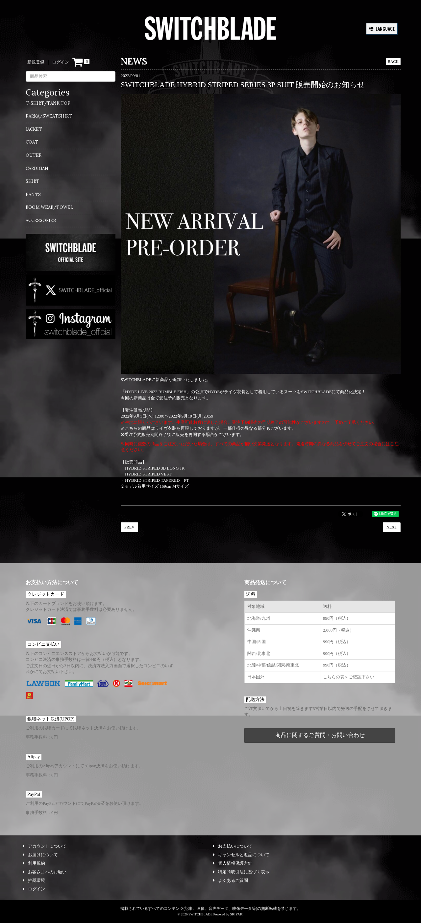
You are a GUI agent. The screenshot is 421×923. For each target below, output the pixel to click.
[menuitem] (70, 105)
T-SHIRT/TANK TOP (48, 103)
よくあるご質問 (230, 880)
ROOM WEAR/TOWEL (49, 207)
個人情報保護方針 (232, 863)
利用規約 (34, 863)
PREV (129, 527)
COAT (32, 142)
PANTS (33, 194)
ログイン (60, 62)
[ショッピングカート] (80, 62)
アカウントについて (44, 846)
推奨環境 (34, 880)
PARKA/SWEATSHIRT (49, 116)
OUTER (33, 155)
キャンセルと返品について (241, 854)
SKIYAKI (236, 914)
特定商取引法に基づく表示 (241, 871)
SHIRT (32, 181)
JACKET (34, 129)
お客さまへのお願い (44, 871)
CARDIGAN (37, 168)
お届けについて (40, 854)
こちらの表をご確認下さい (348, 676)
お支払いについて (232, 846)
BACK (393, 61)
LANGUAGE (382, 28)
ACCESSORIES (41, 220)
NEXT (391, 527)
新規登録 (35, 62)
